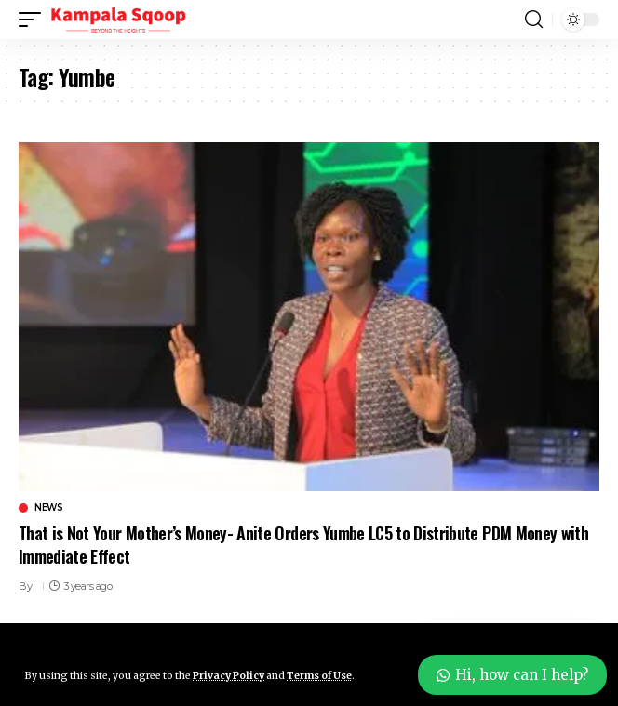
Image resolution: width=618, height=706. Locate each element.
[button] (34, 19)
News (48, 508)
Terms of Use (319, 676)
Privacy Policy (228, 676)
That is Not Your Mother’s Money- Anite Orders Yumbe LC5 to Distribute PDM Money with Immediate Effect (303, 544)
